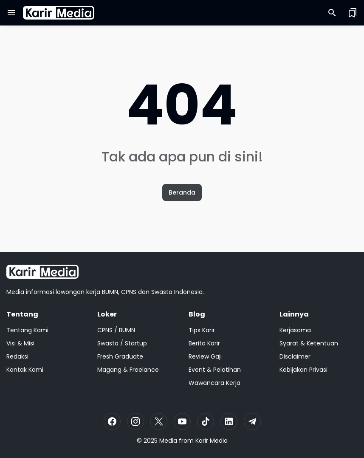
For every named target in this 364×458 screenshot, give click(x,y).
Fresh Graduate (120, 356)
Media (168, 440)
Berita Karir (204, 343)
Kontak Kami (24, 369)
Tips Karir (202, 330)
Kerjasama (295, 330)
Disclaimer (294, 356)
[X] (158, 421)
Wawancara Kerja (214, 383)
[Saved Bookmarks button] (352, 12)
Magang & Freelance (128, 369)
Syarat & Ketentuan (308, 343)
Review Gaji (205, 356)
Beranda (182, 192)
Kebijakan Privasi (303, 369)
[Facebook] (112, 421)
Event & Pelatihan (215, 369)
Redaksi (17, 356)
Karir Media (211, 440)
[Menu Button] (11, 12)
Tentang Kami (27, 330)
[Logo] (42, 272)
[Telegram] (252, 421)
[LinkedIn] (228, 421)
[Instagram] (135, 421)
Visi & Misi (20, 343)
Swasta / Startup (122, 343)
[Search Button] (332, 12)
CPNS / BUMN (116, 330)
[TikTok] (205, 421)
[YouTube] (182, 421)
